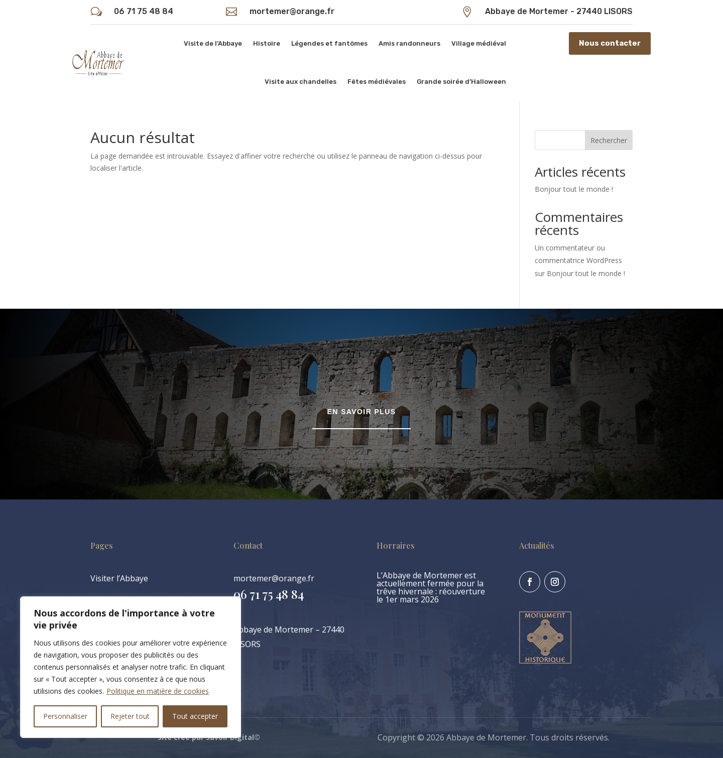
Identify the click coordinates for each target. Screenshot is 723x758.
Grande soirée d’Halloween (461, 81)
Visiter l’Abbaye (119, 578)
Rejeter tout (130, 716)
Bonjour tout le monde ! (574, 189)
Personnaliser (65, 716)
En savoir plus (361, 412)
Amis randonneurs (409, 43)
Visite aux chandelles (300, 81)
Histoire (266, 43)
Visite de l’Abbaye (213, 43)
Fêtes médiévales (376, 81)
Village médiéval (478, 43)
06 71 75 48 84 (143, 11)
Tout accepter (195, 716)
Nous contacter (610, 43)
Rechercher (608, 140)
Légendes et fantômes (329, 43)
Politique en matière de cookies (157, 691)
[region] (130, 667)
